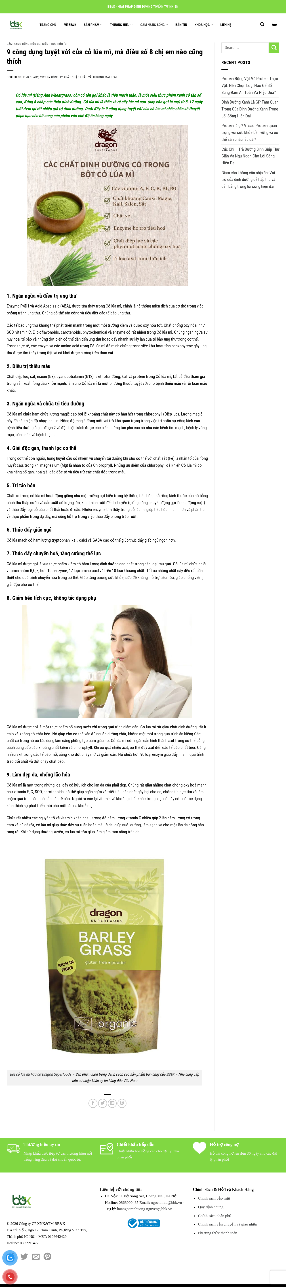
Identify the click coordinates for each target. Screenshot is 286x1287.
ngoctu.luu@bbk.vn (166, 1202)
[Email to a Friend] (112, 1103)
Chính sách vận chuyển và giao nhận (227, 1224)
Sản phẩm (93, 25)
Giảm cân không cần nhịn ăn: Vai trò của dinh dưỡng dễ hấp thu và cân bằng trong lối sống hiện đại (248, 179)
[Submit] (274, 47)
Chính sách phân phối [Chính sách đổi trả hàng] (215, 1215)
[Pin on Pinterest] (122, 1103)
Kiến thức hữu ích (55, 44)
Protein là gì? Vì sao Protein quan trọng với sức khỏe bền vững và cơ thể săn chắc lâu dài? (249, 132)
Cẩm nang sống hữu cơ (23, 44)
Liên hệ (225, 25)
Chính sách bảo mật (214, 1198)
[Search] (262, 24)
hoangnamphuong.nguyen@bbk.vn (144, 1208)
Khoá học (204, 25)
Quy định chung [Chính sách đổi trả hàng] (210, 1207)
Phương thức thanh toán (217, 1233)
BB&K (170, 1074)
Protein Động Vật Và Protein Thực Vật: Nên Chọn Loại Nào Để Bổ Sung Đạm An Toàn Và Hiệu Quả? (249, 85)
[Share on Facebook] (92, 1103)
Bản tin (181, 25)
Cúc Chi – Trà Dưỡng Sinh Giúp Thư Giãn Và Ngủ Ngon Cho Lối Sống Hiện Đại (250, 156)
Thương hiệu (121, 25)
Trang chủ (48, 25)
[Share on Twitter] (102, 1103)
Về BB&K (70, 25)
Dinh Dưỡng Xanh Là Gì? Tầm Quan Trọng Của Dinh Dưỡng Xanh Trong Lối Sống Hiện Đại (249, 109)
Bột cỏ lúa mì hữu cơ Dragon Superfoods (40, 1074)
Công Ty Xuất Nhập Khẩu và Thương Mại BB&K (84, 77)
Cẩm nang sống (154, 25)
